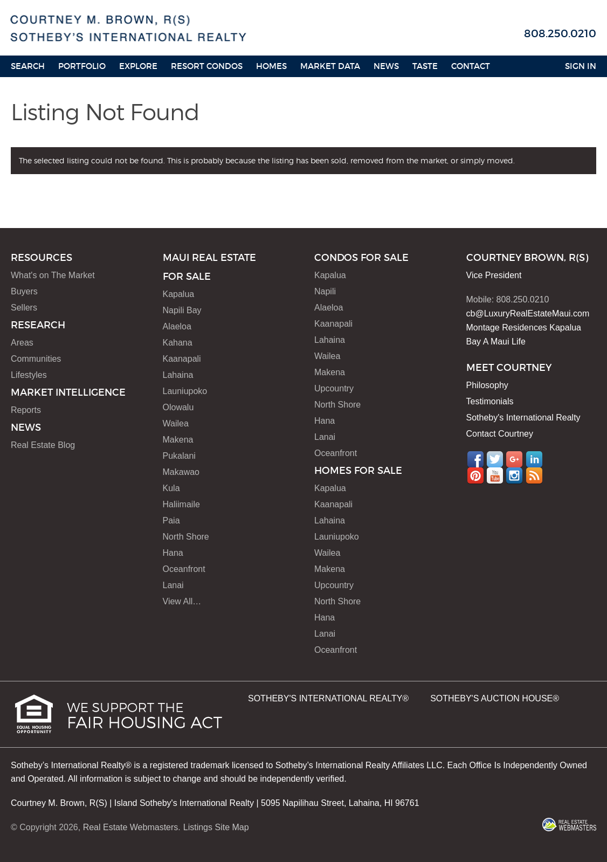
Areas (22, 342)
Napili (325, 291)
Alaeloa (177, 326)
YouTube (495, 475)
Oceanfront (184, 569)
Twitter (495, 459)
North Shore (186, 536)
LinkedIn (534, 459)
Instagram (514, 475)
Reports (26, 410)
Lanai (173, 585)
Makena (178, 439)
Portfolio (82, 66)
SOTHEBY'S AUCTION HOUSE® (494, 698)
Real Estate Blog (43, 445)
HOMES (271, 66)
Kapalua (179, 294)
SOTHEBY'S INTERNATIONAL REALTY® (328, 698)
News (386, 66)
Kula (171, 488)
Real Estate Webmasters (130, 827)
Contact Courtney (500, 433)
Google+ (514, 459)
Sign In (580, 66)
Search (28, 66)
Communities (36, 358)
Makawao (181, 472)
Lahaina (178, 375)
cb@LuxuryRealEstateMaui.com (528, 313)
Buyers (24, 291)
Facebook (475, 459)
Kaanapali (182, 358)
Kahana (177, 342)
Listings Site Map (216, 827)
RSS (534, 475)
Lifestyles (29, 375)
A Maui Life (504, 341)
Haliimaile (181, 504)
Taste (425, 66)
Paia (171, 520)
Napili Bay (182, 310)
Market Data (330, 66)
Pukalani (179, 455)
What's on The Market (53, 275)
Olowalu (178, 407)
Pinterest (475, 475)
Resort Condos (207, 66)
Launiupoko (185, 391)
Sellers (24, 307)
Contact (470, 66)
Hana (173, 552)
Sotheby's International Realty (523, 417)
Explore (138, 66)
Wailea (176, 423)
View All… (182, 601)
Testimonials (490, 401)
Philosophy (487, 385)
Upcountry (334, 388)
